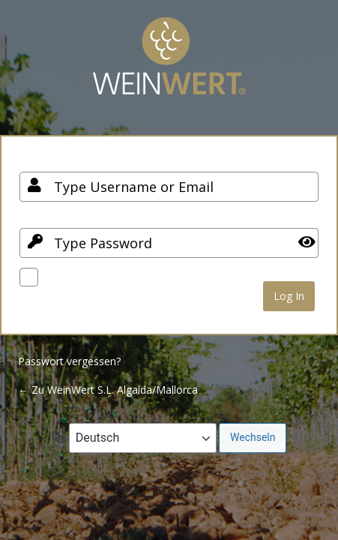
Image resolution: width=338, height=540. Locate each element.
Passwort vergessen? (69, 361)
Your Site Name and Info (169, 67)
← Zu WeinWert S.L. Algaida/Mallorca (108, 389)
